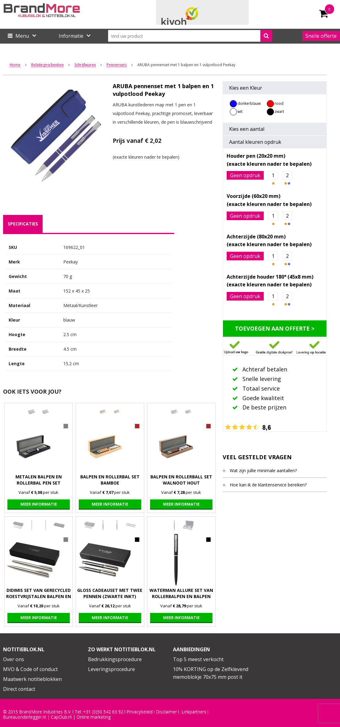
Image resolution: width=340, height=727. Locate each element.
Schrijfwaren (85, 65)
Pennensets (117, 65)
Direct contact (19, 689)
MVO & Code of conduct (30, 669)
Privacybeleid (140, 711)
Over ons (13, 659)
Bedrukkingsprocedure (115, 659)
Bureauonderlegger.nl (24, 717)
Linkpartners (194, 711)
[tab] (23, 224)
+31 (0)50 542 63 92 (103, 711)
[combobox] (190, 36)
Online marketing (94, 717)
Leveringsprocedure (111, 669)
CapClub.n (61, 717)
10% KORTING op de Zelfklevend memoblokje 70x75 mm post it (210, 673)
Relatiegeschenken (47, 65)
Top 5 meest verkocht (198, 659)
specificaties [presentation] (23, 224)
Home (15, 65)
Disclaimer (166, 711)
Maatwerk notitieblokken (32, 679)
